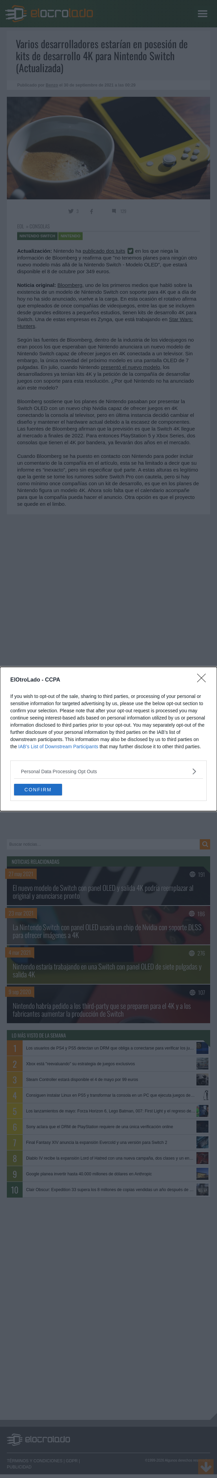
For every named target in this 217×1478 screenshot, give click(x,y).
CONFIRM (37, 789)
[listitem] (108, 771)
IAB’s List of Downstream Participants (58, 746)
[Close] (203, 680)
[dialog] (108, 739)
